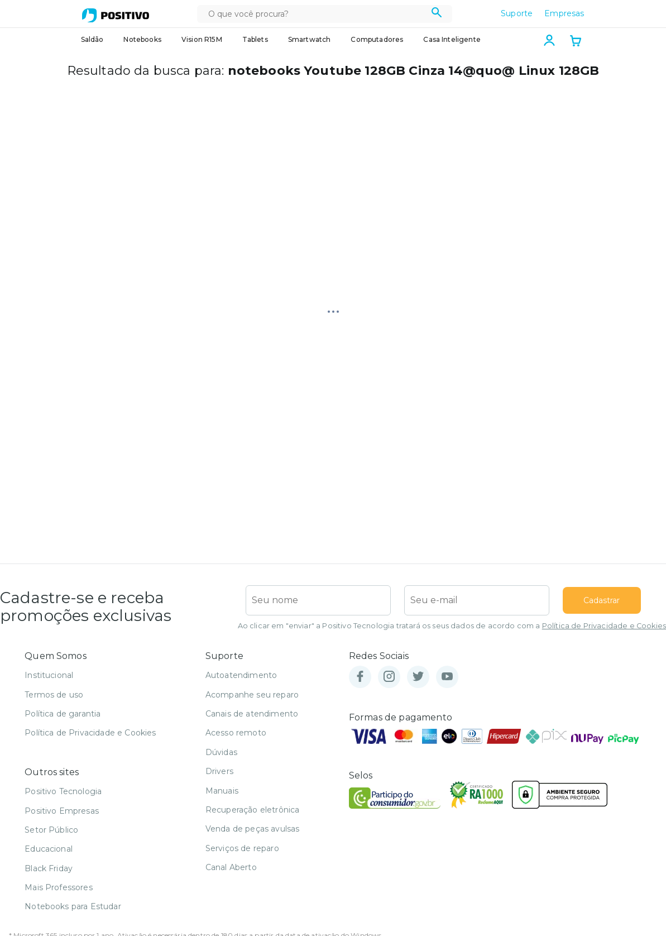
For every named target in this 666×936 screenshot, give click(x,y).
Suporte (517, 13)
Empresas (564, 13)
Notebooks (142, 39)
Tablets (255, 39)
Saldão (92, 39)
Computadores (377, 39)
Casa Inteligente (452, 39)
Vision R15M (201, 39)
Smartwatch (309, 39)
